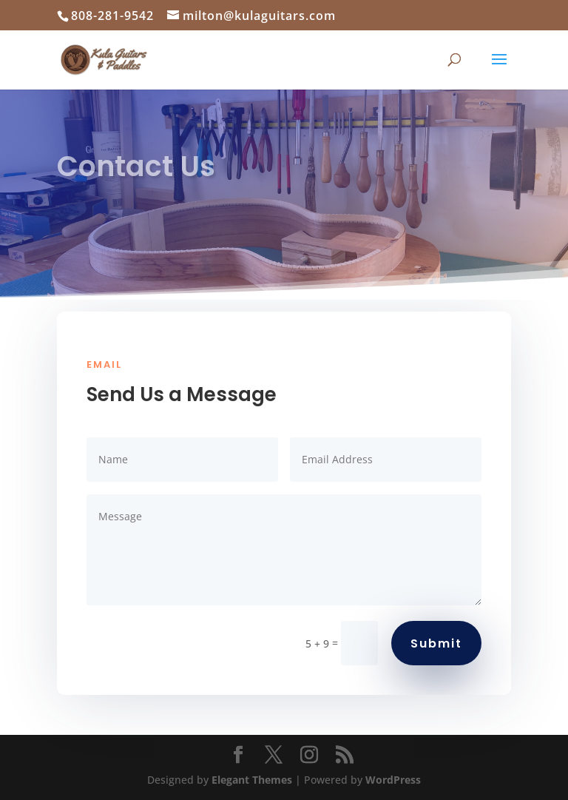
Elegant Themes (252, 780)
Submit (436, 643)
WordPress (393, 780)
